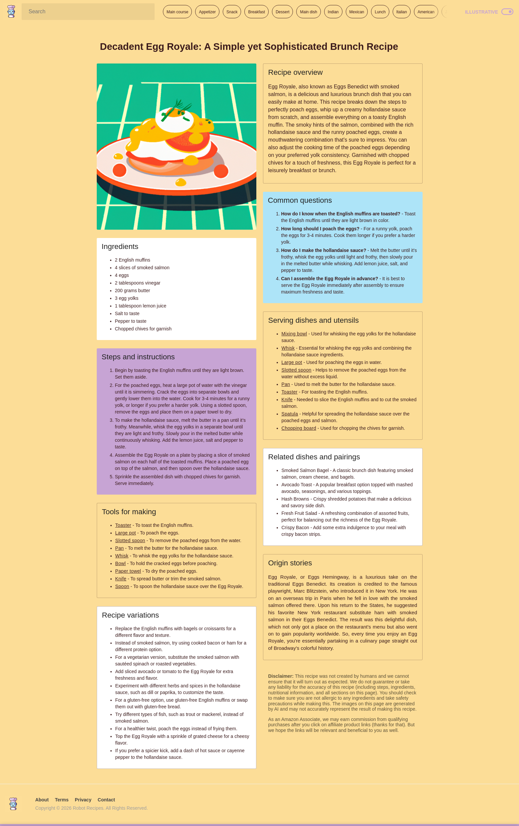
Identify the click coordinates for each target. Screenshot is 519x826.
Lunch (380, 12)
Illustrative (481, 12)
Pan (119, 548)
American (426, 12)
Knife (121, 578)
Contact (106, 799)
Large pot (125, 532)
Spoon (122, 586)
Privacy (83, 799)
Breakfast (256, 12)
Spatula (290, 413)
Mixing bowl (294, 333)
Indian (333, 12)
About (42, 799)
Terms (61, 799)
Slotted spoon (130, 540)
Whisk (122, 555)
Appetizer (207, 12)
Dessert (282, 12)
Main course (177, 12)
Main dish (308, 12)
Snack (231, 12)
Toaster (123, 525)
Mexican (356, 12)
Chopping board (299, 428)
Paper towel (128, 571)
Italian (401, 12)
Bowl (120, 563)
